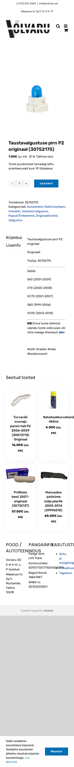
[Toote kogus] (19, 183)
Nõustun (56, 751)
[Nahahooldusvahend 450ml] (53, 400)
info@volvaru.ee (48, 3)
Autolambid (35, 207)
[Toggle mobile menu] (66, 26)
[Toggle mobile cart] (66, 30)
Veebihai (48, 610)
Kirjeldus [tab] (10, 237)
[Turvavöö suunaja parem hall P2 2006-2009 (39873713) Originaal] (20, 400)
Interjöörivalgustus (35, 211)
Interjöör (14, 211)
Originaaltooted (46, 215)
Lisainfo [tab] (10, 245)
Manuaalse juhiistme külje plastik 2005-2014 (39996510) (53, 501)
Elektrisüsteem (54, 207)
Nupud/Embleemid (21, 215)
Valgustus (15, 220)
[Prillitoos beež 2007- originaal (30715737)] (20, 475)
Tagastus (65, 573)
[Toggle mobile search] (58, 26)
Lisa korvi (46, 183)
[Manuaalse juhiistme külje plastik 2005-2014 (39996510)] (53, 475)
